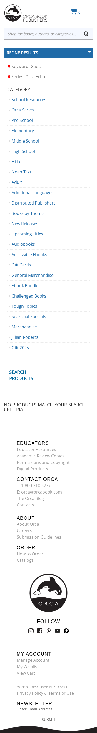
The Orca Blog (30, 498)
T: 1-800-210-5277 (34, 485)
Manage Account (33, 660)
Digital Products (32, 469)
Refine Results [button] (22, 53)
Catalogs (25, 560)
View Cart (26, 673)
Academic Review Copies (40, 456)
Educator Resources (36, 449)
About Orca (28, 524)
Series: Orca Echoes (28, 77)
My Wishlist (28, 666)
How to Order (30, 554)
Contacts (25, 505)
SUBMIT (48, 719)
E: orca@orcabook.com (39, 492)
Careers (24, 530)
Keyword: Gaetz (24, 66)
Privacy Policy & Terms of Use (45, 693)
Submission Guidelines (39, 537)
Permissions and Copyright (43, 462)
